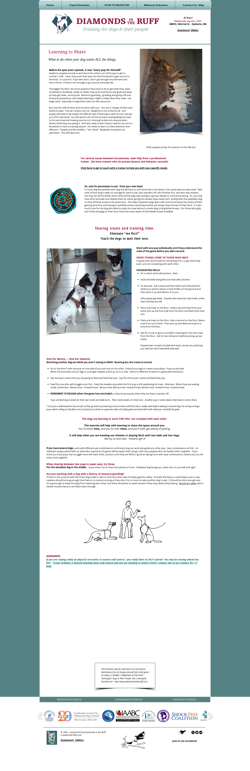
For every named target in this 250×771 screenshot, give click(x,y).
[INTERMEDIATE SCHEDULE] (129, 699)
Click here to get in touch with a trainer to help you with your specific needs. (124, 168)
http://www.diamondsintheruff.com (130, 681)
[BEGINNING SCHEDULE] (69, 699)
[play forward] (210, 716)
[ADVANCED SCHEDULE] (184, 699)
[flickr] (200, 732)
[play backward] (40, 716)
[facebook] (193, 732)
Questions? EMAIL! (188, 30)
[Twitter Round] (197, 732)
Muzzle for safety (188, 483)
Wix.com (77, 735)
